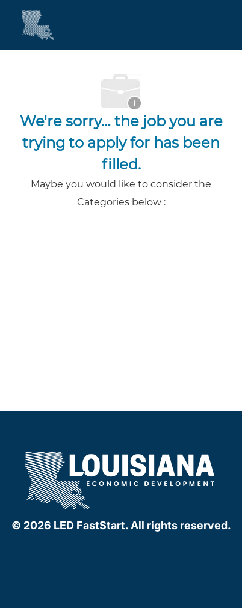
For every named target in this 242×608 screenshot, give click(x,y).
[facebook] (94, 551)
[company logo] (121, 479)
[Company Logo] (27, 24)
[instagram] (142, 551)
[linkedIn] (118, 551)
